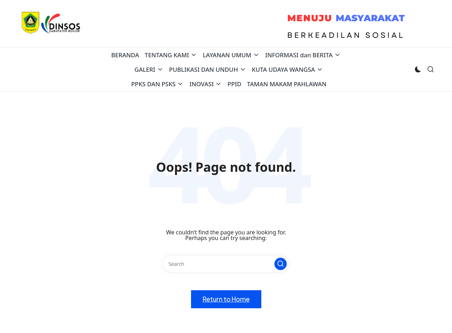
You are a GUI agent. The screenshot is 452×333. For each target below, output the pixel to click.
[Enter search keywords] (226, 264)
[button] (280, 264)
